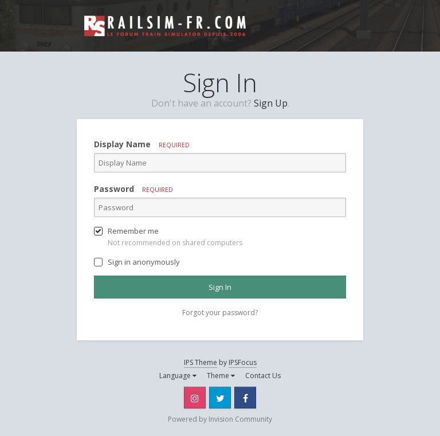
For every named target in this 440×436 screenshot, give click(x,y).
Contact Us (263, 375)
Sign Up (271, 103)
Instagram (195, 397)
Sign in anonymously (144, 262)
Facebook (245, 397)
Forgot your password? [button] (220, 312)
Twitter (220, 397)
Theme (221, 375)
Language (178, 375)
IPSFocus (243, 362)
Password (133, 188)
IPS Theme (200, 362)
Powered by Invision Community (220, 419)
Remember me (133, 231)
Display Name (142, 144)
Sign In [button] (220, 287)
